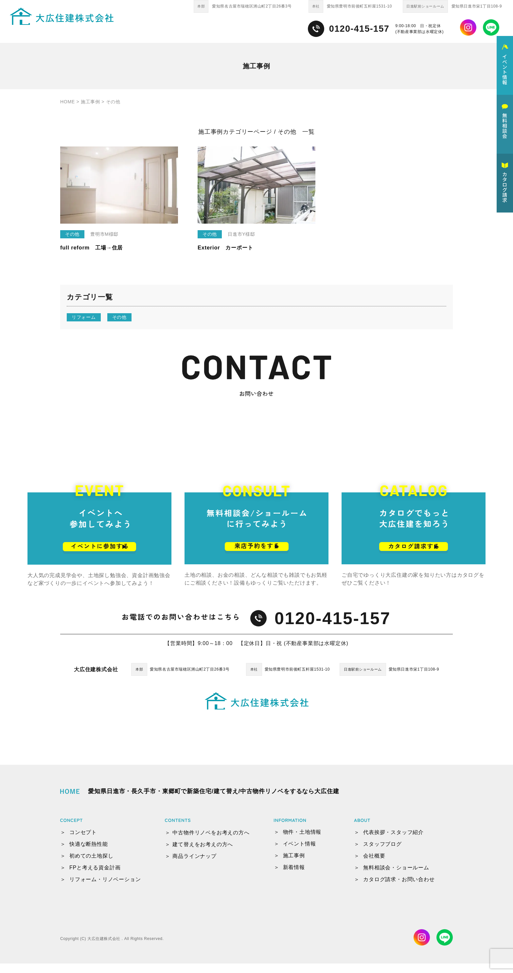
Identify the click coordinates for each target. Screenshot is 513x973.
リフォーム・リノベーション (105, 889)
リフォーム (84, 317)
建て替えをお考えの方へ (202, 854)
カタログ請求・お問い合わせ (398, 889)
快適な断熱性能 (88, 853)
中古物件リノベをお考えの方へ (210, 842)
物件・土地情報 (302, 841)
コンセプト (83, 842)
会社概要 (374, 865)
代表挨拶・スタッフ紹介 (393, 842)
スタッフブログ (382, 853)
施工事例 (294, 865)
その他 (119, 317)
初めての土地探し (91, 865)
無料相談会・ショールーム (396, 877)
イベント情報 (299, 853)
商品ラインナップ (194, 865)
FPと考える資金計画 (94, 877)
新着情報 (294, 876)
